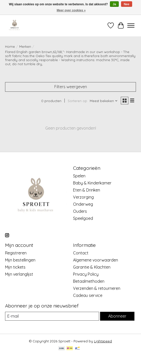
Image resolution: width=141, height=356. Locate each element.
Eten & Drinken (86, 190)
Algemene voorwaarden (95, 260)
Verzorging (83, 197)
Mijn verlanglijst (19, 274)
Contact (80, 252)
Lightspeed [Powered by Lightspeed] (103, 341)
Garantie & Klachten (91, 267)
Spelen (79, 175)
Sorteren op (77, 101)
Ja (114, 4)
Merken (25, 46)
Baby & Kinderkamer (92, 182)
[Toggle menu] (131, 25)
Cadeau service (87, 295)
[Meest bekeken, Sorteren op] (104, 101)
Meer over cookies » (71, 10)
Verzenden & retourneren (96, 288)
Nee (126, 4)
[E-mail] (52, 316)
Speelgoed (83, 218)
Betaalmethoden (88, 281)
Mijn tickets (15, 267)
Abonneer (117, 316)
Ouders (80, 211)
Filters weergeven (70, 86)
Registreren (16, 252)
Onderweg (83, 204)
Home (10, 46)
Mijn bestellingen (20, 260)
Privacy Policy (86, 274)
